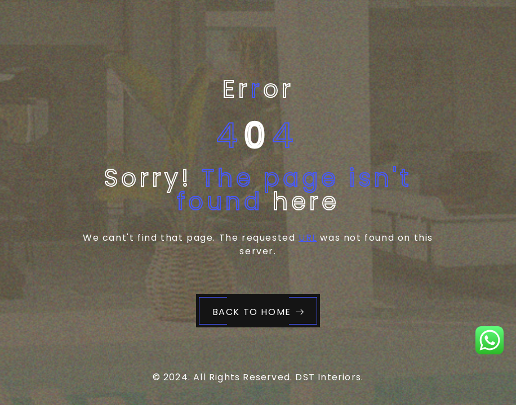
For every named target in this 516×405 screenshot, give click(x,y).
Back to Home (258, 311)
